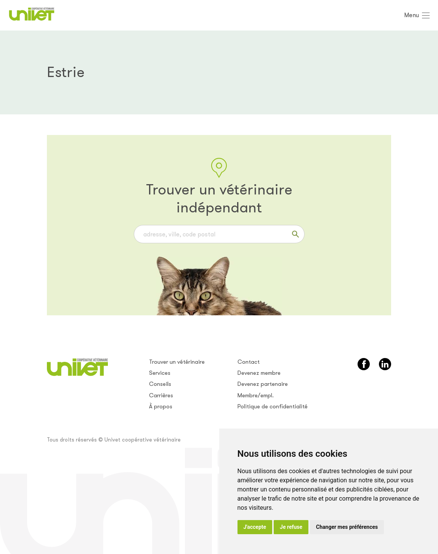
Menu (411, 15)
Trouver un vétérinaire (177, 362)
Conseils (160, 384)
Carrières (161, 395)
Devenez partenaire (262, 384)
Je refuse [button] (291, 527)
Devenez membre (259, 373)
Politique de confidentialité (272, 406)
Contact (248, 362)
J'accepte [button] (255, 527)
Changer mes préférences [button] (347, 527)
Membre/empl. (255, 395)
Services (159, 373)
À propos (160, 406)
